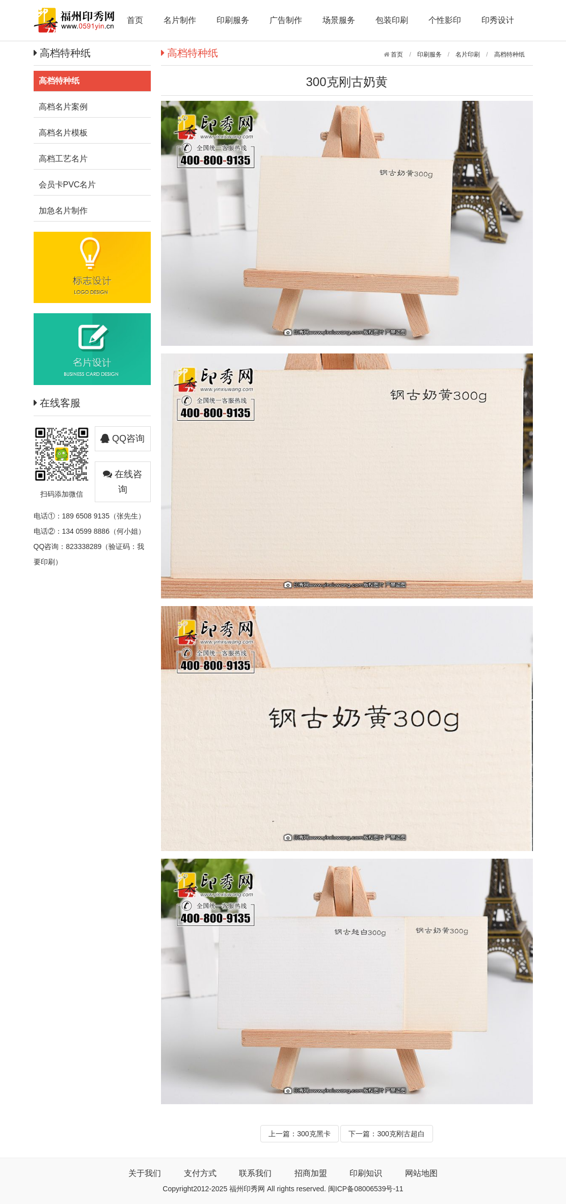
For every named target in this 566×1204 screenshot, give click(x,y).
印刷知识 (365, 1173)
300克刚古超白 (400, 1134)
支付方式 (200, 1173)
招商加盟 (310, 1173)
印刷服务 (233, 20)
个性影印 (444, 20)
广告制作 (285, 20)
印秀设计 (497, 20)
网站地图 (421, 1173)
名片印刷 (467, 54)
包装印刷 (391, 20)
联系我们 (255, 1173)
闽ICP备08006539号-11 (365, 1189)
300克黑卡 (313, 1134)
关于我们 (144, 1173)
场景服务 (338, 20)
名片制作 (180, 20)
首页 (135, 20)
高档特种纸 (509, 54)
